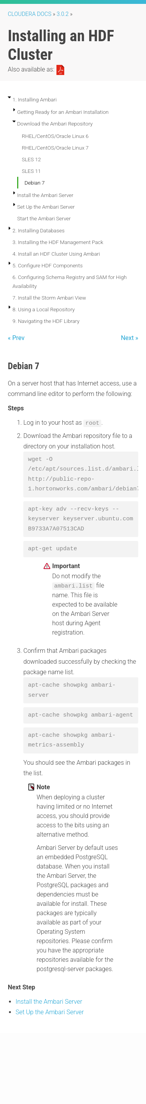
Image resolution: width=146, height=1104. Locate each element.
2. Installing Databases (38, 230)
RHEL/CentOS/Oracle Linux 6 (55, 136)
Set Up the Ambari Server (46, 207)
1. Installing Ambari (34, 99)
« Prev (16, 338)
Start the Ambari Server (44, 218)
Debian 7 (35, 183)
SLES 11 (31, 171)
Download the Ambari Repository (55, 123)
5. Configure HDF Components (47, 265)
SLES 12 (31, 159)
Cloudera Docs (29, 14)
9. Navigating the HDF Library (45, 321)
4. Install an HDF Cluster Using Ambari (56, 254)
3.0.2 (63, 14)
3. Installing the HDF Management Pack (57, 242)
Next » (129, 338)
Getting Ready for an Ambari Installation (63, 112)
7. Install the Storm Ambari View (49, 298)
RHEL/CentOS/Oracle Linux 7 (55, 148)
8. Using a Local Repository (43, 309)
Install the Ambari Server (45, 195)
